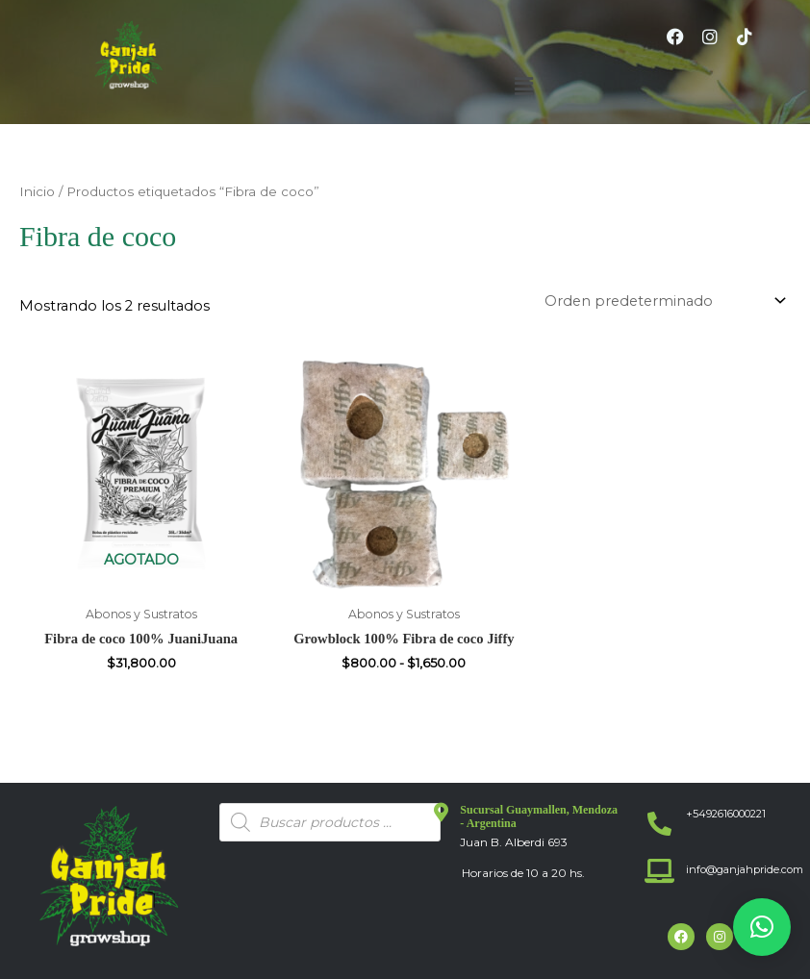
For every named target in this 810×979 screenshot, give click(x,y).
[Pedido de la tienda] (662, 301)
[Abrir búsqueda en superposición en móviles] (330, 822)
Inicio (37, 191)
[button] (523, 86)
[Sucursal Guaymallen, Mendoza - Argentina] (440, 812)
